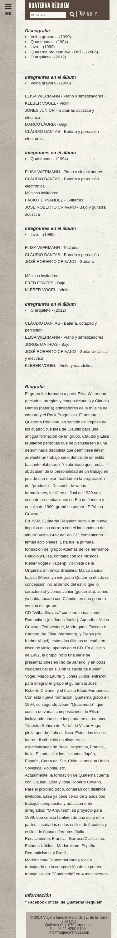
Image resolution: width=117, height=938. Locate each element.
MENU (8, 12)
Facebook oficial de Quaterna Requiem (65, 902)
